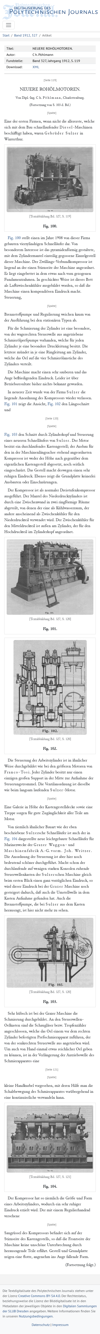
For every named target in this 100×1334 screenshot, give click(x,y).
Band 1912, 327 (25, 35)
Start (6, 35)
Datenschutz (41, 1325)
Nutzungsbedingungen (36, 1316)
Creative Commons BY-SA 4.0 (39, 1296)
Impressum (60, 1325)
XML (36, 67)
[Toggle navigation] (9, 25)
